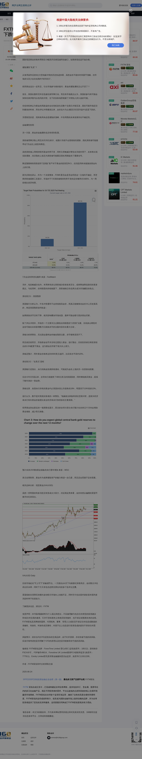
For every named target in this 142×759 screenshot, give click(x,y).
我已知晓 (115, 45)
